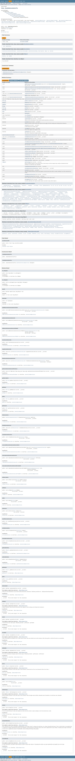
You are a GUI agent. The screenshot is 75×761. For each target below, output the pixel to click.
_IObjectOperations (50, 21)
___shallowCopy (61, 205)
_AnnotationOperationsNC (51, 20)
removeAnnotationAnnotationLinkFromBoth (34, 148)
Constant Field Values (7, 246)
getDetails (27, 102)
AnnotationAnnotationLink (55, 84)
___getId (12, 205)
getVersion (27, 111)
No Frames (18, 3)
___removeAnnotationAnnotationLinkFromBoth (30, 195)
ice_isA (69, 185)
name (46, 51)
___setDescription (45, 195)
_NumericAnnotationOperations (8, 22)
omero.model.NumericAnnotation (17, 15)
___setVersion (64, 195)
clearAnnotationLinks (30, 91)
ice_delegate (28, 115)
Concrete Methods (23, 80)
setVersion (27, 160)
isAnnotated (27, 118)
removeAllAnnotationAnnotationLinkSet (34, 143)
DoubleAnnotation (9, 27)
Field (9, 4)
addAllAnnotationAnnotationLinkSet (33, 84)
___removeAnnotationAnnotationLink (10, 195)
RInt (3, 111)
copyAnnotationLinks (29, 93)
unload (26, 170)
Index (21, 1)
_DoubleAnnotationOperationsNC (37, 21)
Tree (13, 1)
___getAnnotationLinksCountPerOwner (38, 192)
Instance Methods (14, 80)
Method (15, 4)
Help (24, 1)
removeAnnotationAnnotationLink (32, 146)
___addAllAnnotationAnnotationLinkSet (11, 191)
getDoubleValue (28, 104)
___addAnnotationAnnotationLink (28, 191)
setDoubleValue (28, 153)
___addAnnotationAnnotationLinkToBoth (46, 191)
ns (48, 51)
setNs (26, 158)
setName (26, 156)
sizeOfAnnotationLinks (30, 166)
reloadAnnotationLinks (30, 141)
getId (26, 106)
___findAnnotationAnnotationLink (21, 192)
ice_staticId (10, 186)
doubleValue (8, 46)
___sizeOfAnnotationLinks (8, 196)
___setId (55, 205)
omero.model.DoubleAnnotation (18, 16)
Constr (11, 4)
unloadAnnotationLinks (30, 174)
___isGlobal (25, 205)
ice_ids (60, 185)
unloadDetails (28, 179)
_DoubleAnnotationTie (7, 72)
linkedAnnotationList (30, 136)
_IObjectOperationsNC (60, 21)
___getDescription (52, 192)
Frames (14, 3)
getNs (26, 109)
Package (6, 1)
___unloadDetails (17, 206)
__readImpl (29, 185)
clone (40, 185)
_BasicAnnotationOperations (64, 20)
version (51, 51)
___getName (60, 192)
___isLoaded (37, 205)
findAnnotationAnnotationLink (32, 97)
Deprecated (17, 1)
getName (12, 198)
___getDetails (5, 205)
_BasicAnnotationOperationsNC (8, 21)
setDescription (28, 151)
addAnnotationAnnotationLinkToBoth (33, 88)
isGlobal (27, 121)
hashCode (27, 113)
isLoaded (27, 128)
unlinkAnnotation (29, 168)
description (41, 51)
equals (26, 95)
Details (4, 102)
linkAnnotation (28, 134)
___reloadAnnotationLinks (37, 193)
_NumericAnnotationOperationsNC (23, 22)
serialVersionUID (24, 41)
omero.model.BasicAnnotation (14, 14)
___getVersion (5, 193)
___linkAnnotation (14, 193)
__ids (3, 46)
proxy (26, 138)
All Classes (25, 3)
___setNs (58, 195)
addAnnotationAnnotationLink (31, 87)
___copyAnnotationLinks (7, 192)
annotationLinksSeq (32, 51)
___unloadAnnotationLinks (31, 196)
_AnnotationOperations (40, 20)
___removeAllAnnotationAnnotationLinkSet (54, 193)
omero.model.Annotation (11, 13)
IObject (26, 54)
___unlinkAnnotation (19, 196)
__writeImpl (35, 185)
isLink (26, 125)
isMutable (27, 131)
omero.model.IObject (9, 12)
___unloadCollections (7, 206)
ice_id (52, 185)
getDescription (28, 100)
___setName (52, 195)
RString (4, 100)
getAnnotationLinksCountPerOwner (63, 197)
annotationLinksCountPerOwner (9, 51)
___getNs (65, 192)
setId (26, 154)
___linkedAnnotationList (24, 193)
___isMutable (44, 205)
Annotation (27, 49)
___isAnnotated (18, 205)
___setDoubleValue (16, 185)
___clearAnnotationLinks (61, 191)
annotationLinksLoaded (22, 51)
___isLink (31, 205)
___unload (68, 205)
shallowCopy (27, 162)
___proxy (50, 205)
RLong (3, 106)
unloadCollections (29, 176)
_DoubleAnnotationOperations (22, 21)
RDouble (4, 104)
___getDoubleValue (6, 185)
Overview (2, 1)
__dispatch (23, 185)
